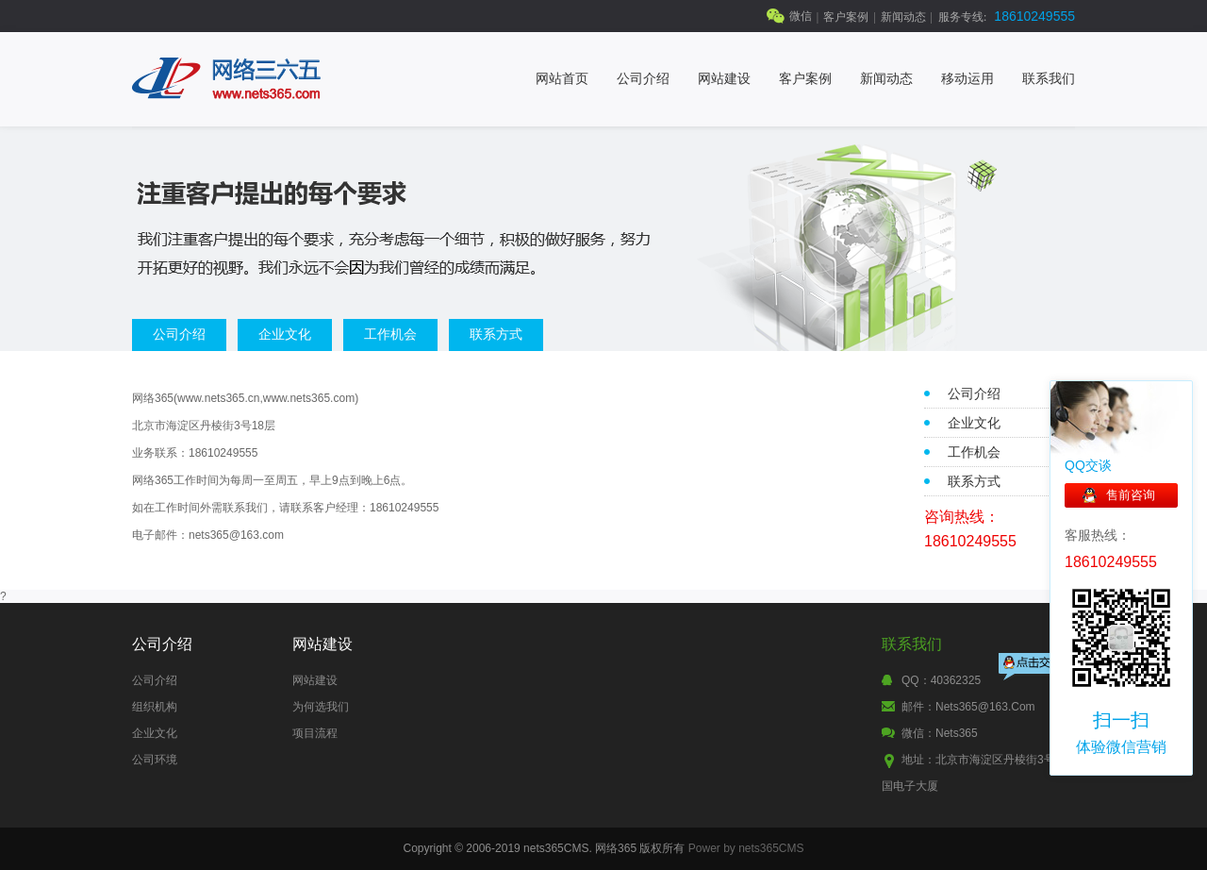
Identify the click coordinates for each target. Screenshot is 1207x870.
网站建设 (724, 79)
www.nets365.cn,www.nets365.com (266, 398)
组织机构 (154, 706)
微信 (800, 16)
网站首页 (562, 79)
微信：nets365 (939, 733)
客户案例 (845, 17)
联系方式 (496, 334)
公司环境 (154, 759)
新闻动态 (903, 17)
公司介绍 (643, 79)
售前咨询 (1130, 495)
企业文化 (284, 334)
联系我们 (1048, 79)
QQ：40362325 (941, 680)
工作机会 (390, 334)
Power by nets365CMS (746, 848)
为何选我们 (320, 706)
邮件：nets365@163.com (968, 706)
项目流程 (315, 733)
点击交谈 (1034, 668)
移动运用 (967, 79)
